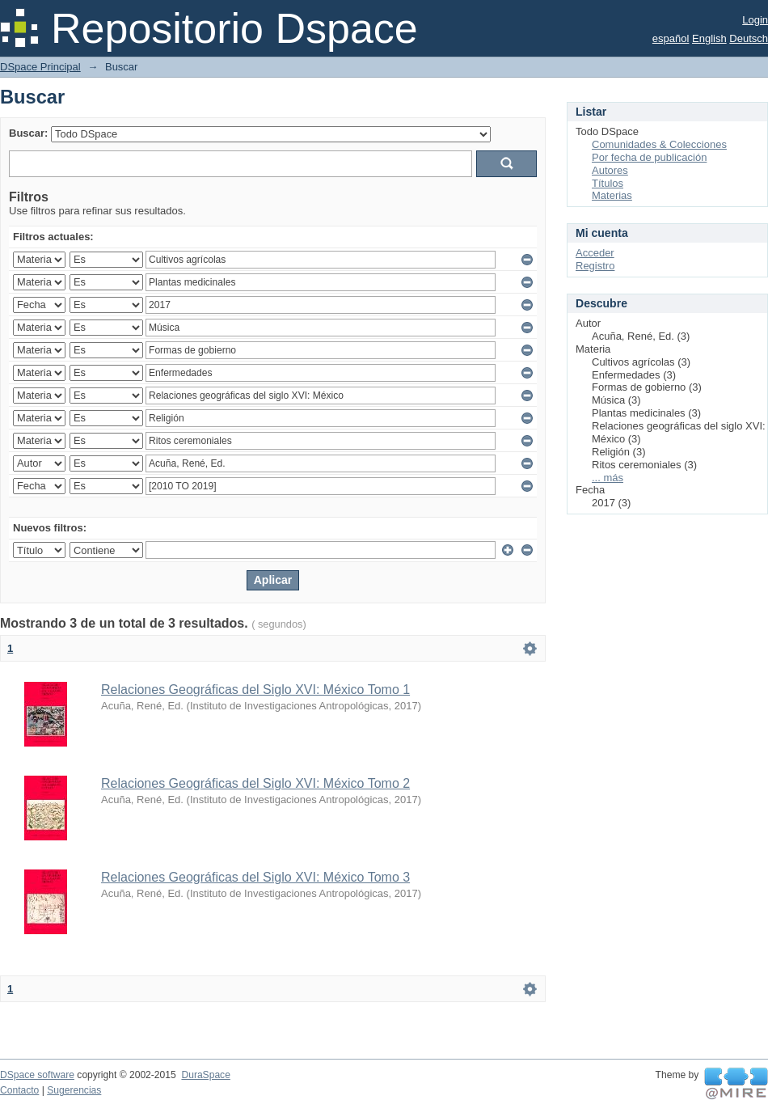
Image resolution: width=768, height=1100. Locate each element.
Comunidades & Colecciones (659, 144)
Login (755, 20)
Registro (595, 266)
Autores (610, 170)
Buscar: (28, 133)
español (671, 38)
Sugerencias (74, 1090)
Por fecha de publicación (649, 157)
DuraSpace (205, 1075)
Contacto (19, 1090)
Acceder (595, 253)
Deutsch (748, 38)
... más (607, 478)
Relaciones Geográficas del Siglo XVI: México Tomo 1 (255, 689)
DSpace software (37, 1075)
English (709, 38)
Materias (612, 195)
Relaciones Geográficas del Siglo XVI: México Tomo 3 (255, 877)
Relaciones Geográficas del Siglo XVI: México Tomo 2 (255, 783)
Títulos (607, 183)
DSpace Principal (40, 67)
